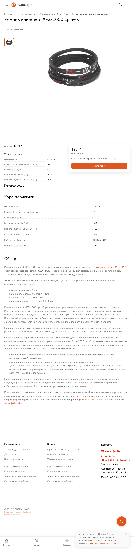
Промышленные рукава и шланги (66, 449)
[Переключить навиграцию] (7, 4)
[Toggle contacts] (120, 4)
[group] (74, 91)
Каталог (51, 444)
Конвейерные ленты (15, 471)
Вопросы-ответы (13, 459)
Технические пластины (60, 459)
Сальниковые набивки (17, 481)
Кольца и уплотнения (16, 466)
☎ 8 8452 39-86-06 (114, 460)
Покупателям (12, 444)
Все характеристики (14, 185)
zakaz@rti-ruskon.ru (15, 403)
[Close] (126, 534)
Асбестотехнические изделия (21, 476)
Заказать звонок (109, 464)
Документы (10, 454)
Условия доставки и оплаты (19, 449)
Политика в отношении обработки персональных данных (17, 513)
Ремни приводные (57, 454)
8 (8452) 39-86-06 (88, 399)
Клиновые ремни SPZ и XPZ (109, 267)
